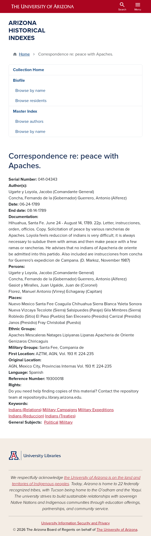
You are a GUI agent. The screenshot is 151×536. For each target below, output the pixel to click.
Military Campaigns (60, 409)
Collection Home (28, 69)
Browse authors (29, 121)
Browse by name (30, 90)
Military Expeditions (96, 409)
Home (24, 54)
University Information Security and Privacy (75, 523)
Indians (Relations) (25, 409)
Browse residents (30, 100)
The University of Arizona (117, 529)
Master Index (25, 111)
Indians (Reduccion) (26, 416)
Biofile (19, 80)
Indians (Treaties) (60, 416)
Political (51, 422)
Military (66, 422)
